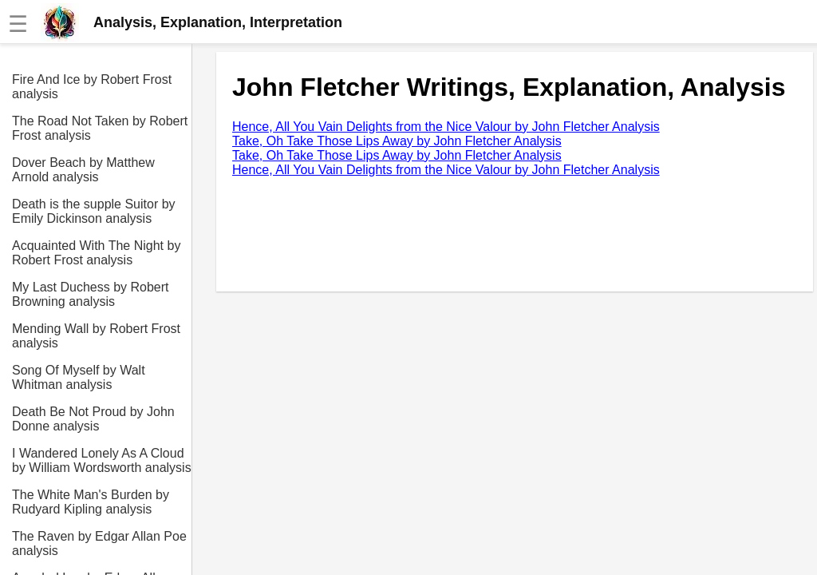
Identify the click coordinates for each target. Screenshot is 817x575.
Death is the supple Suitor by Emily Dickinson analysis (94, 211)
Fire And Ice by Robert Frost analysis (92, 87)
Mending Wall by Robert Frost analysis (96, 336)
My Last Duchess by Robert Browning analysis (90, 294)
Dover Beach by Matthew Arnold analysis (83, 170)
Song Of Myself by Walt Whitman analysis (78, 377)
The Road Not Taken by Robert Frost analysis (99, 128)
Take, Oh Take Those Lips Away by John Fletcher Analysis (397, 141)
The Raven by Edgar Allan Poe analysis (99, 543)
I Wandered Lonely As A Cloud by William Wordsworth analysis (101, 460)
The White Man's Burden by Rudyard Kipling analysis (90, 502)
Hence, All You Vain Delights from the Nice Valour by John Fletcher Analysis (446, 126)
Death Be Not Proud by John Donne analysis (93, 419)
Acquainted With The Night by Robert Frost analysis (96, 253)
